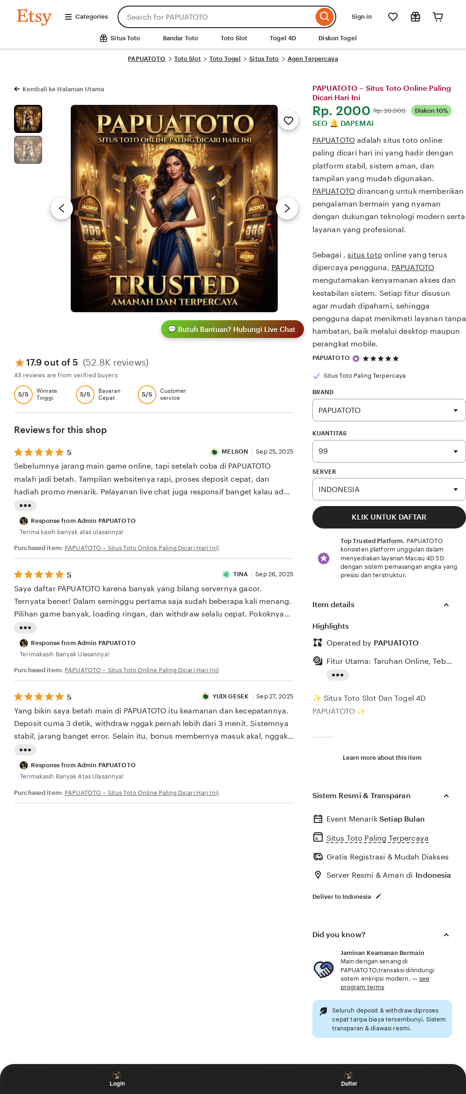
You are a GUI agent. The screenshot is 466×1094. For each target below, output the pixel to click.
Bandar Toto (180, 38)
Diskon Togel (337, 38)
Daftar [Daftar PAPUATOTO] (348, 1079)
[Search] (324, 17)
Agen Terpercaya (313, 58)
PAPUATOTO (146, 58)
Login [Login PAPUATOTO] (117, 1079)
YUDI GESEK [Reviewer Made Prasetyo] (231, 696)
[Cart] (438, 17)
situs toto (365, 254)
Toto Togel (225, 58)
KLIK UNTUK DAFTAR (389, 517)
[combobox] (215, 17)
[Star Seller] (356, 358)
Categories (86, 17)
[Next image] (287, 208)
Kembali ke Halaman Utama (63, 89)
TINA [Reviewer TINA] (240, 574)
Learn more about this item (382, 757)
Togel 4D (283, 38)
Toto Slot (234, 38)
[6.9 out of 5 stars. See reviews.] (382, 358)
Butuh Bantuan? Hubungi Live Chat (232, 329)
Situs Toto (264, 58)
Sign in (362, 16)
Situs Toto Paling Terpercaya (377, 838)
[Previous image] (62, 208)
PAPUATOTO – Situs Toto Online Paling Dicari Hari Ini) (142, 547)
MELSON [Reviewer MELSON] (235, 451)
